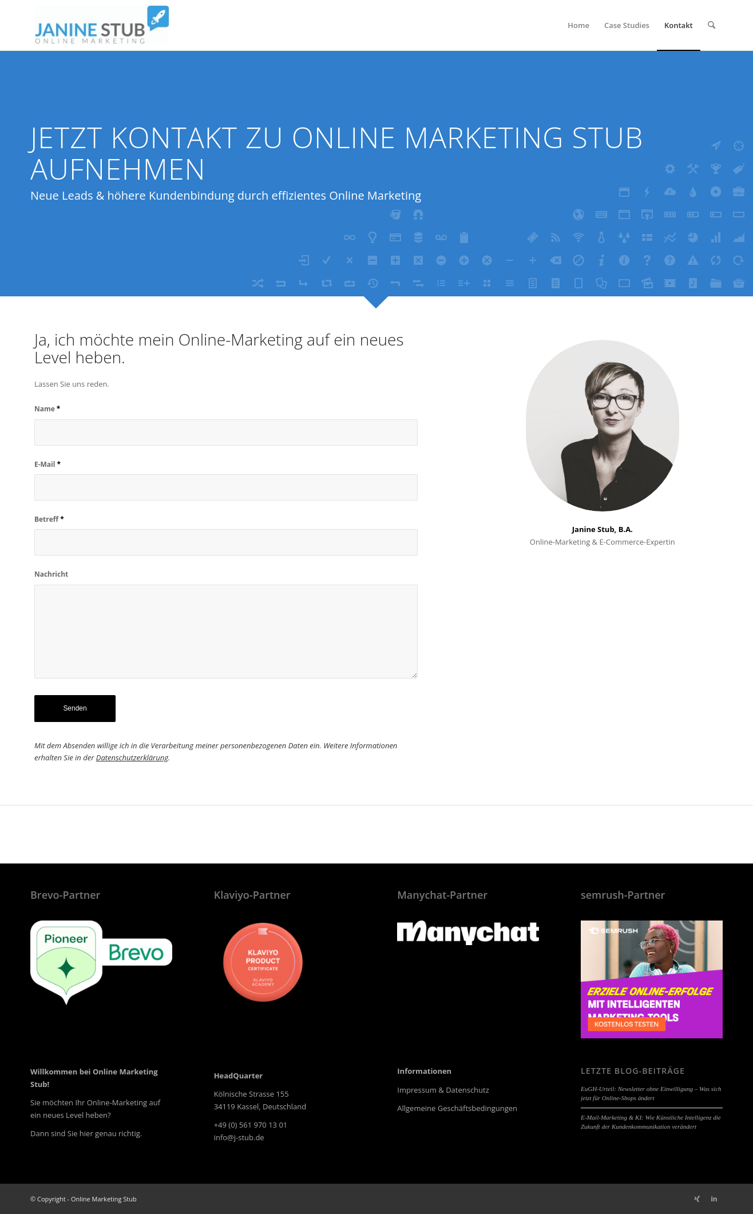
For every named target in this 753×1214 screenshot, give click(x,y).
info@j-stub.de (239, 1137)
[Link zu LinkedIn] (714, 1198)
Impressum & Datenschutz (443, 1090)
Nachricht (51, 574)
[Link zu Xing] (697, 1198)
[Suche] (711, 25)
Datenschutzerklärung (132, 757)
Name (47, 409)
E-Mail (47, 464)
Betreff (49, 519)
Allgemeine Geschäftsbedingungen (457, 1108)
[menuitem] (578, 25)
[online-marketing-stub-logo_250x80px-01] (101, 25)
